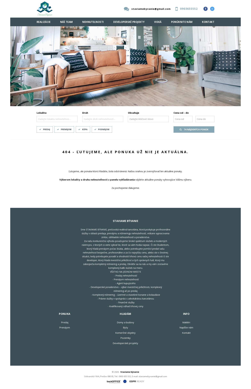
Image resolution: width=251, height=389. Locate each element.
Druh (85, 112)
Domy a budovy (125, 322)
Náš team (66, 22)
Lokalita (41, 112)
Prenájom (66, 129)
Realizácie (44, 22)
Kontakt (208, 22)
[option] (125, 66)
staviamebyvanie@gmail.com (151, 8)
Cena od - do (181, 112)
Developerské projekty (129, 22)
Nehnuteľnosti (93, 22)
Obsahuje (133, 112)
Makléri (186, 322)
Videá (158, 22)
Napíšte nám (186, 327)
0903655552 (189, 9)
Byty (125, 327)
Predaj (46, 129)
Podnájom (103, 129)
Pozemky (125, 337)
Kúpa (84, 129)
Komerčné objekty (125, 332)
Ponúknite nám (182, 22)
